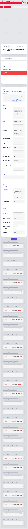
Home (2, 6)
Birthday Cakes (7, 6)
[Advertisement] (13, 25)
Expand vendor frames (7, 58)
